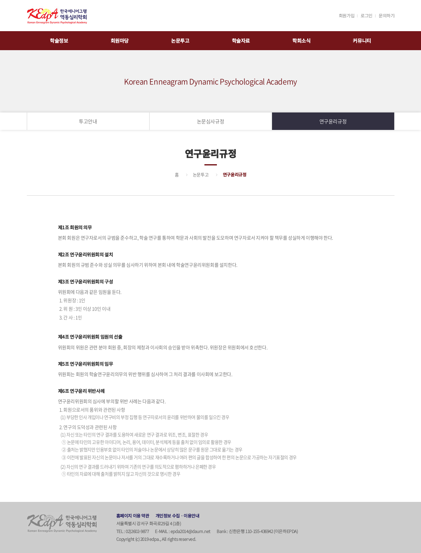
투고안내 (88, 121)
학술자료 (241, 40)
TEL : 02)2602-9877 (132, 531)
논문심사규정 (210, 121)
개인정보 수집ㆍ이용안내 (177, 515)
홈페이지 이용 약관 (132, 515)
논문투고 (180, 40)
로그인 (366, 15)
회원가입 (346, 15)
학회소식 (301, 40)
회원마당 (120, 40)
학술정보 (59, 40)
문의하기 (386, 15)
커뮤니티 (362, 40)
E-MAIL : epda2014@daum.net (182, 531)
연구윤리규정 (333, 121)
